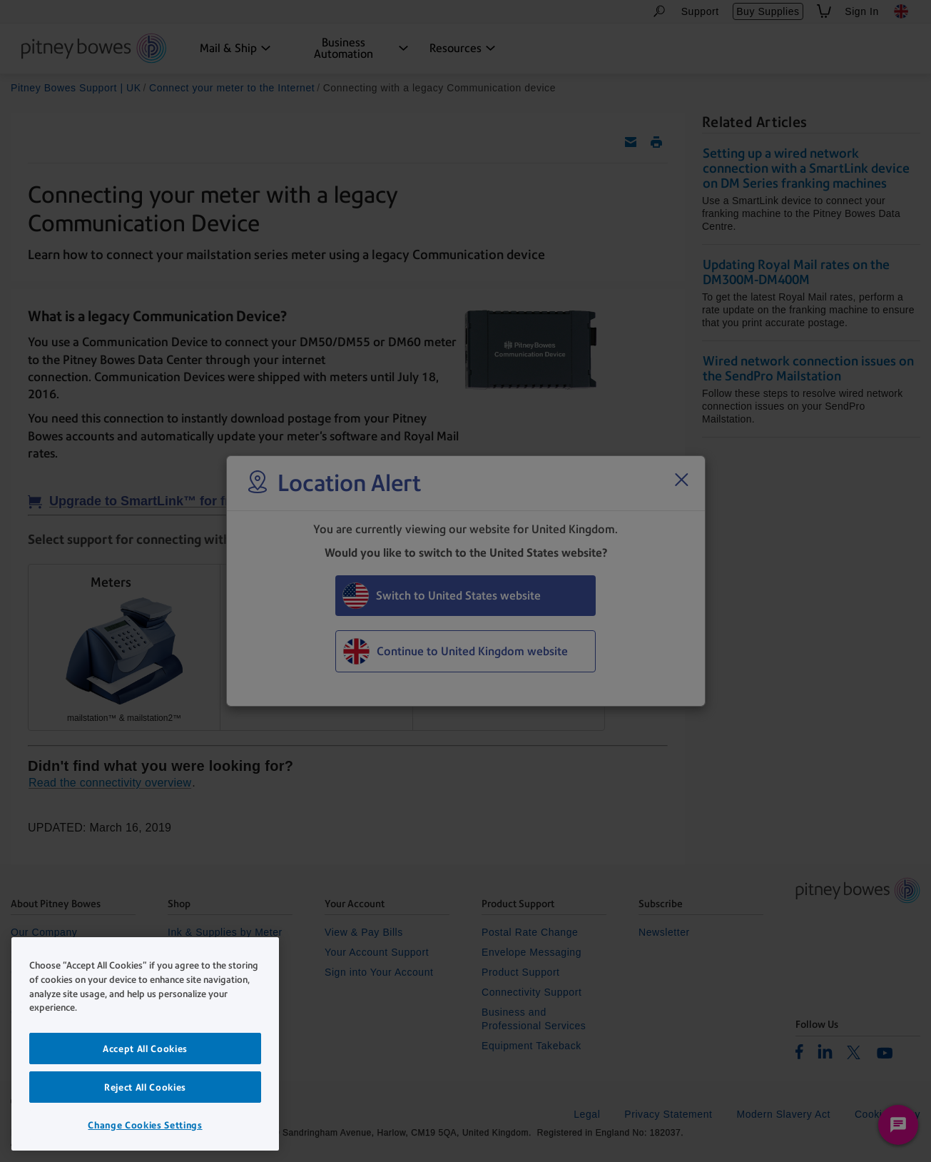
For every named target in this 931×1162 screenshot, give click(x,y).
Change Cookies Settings (145, 1125)
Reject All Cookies (145, 1087)
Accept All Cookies (145, 1048)
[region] (145, 1044)
